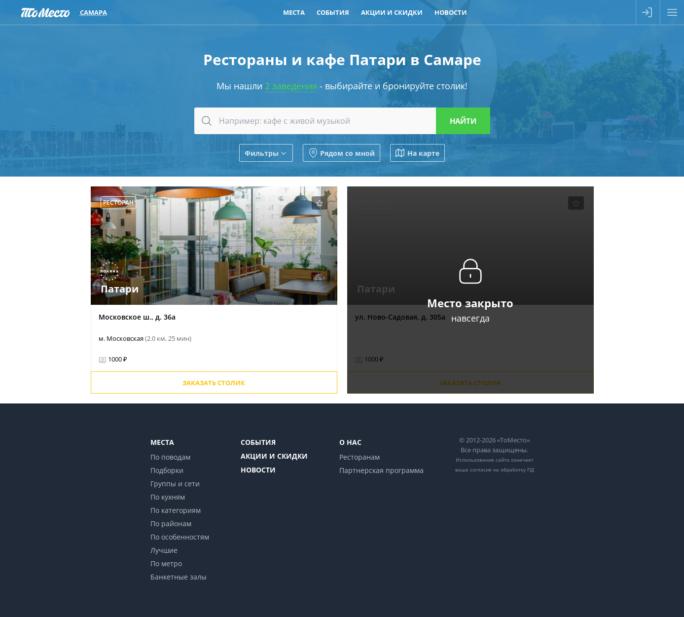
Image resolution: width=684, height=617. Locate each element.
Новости (258, 469)
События (258, 442)
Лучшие (164, 550)
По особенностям (179, 537)
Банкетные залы (178, 576)
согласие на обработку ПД (502, 469)
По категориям (175, 510)
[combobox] (342, 121)
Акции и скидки (274, 456)
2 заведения (291, 86)
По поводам (170, 457)
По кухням (167, 497)
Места (162, 442)
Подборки (166, 470)
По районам (170, 523)
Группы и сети (175, 483)
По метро (166, 563)
